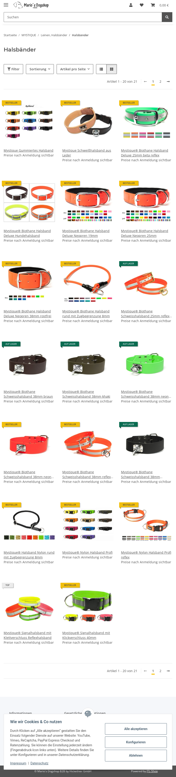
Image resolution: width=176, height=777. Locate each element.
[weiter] (168, 81)
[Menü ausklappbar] (6, 3)
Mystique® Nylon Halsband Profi (87, 552)
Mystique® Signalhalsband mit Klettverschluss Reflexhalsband (28, 635)
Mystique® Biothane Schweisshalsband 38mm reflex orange (86, 474)
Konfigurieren (134, 742)
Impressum (19, 763)
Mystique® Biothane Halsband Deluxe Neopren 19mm (86, 233)
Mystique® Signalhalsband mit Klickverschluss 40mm (86, 635)
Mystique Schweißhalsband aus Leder (86, 152)
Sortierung (38, 69)
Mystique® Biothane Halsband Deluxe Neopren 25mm (144, 233)
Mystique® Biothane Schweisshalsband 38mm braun (28, 394)
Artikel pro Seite (73, 69)
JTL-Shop (152, 771)
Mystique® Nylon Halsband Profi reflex (146, 554)
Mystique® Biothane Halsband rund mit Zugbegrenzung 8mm (86, 313)
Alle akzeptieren (134, 729)
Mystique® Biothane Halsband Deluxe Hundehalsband (27, 233)
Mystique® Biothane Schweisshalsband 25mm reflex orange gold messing (145, 313)
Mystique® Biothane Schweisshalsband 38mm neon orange (27, 474)
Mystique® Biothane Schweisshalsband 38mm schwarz (140, 474)
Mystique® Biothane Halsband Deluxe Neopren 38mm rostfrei (27, 313)
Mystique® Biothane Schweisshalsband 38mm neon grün (145, 394)
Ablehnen (134, 755)
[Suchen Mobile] (83, 17)
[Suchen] (167, 17)
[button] (131, 5)
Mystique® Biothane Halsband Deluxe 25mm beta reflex (144, 152)
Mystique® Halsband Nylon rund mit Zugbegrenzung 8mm (29, 554)
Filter (13, 69)
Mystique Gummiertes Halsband (28, 150)
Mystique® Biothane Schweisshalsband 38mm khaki (86, 394)
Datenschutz (41, 763)
